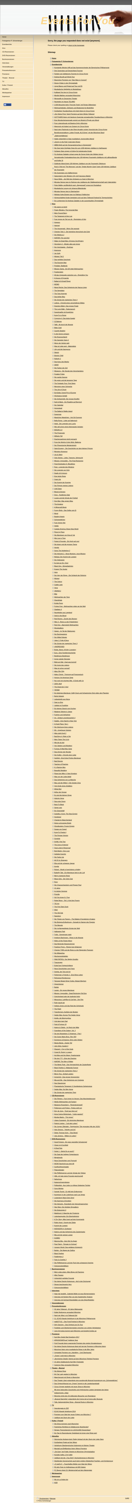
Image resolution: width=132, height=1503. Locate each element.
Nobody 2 (57, 358)
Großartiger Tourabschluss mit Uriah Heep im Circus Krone (74, 111)
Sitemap (52, 1498)
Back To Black (59, 804)
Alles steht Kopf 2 (60, 733)
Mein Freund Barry (60, 213)
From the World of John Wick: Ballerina (67, 442)
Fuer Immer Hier (59, 523)
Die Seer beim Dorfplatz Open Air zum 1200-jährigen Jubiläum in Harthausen (80, 148)
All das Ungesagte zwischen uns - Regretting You (71, 275)
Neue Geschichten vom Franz (64, 968)
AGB (55, 1482)
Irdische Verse (59, 798)
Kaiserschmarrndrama (61, 1182)
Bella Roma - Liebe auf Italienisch (65, 420)
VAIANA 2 (57, 591)
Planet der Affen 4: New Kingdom (65, 773)
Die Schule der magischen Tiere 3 (65, 643)
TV (53, 1405)
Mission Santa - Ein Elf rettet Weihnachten (68, 269)
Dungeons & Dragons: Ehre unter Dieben (68, 1040)
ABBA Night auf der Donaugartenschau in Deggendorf (72, 145)
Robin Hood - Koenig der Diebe (65, 1222)
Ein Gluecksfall (59, 811)
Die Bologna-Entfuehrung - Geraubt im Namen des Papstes (74, 922)
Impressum (56, 1476)
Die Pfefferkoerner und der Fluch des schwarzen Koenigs (73, 1263)
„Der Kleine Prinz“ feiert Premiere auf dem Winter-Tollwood (74, 114)
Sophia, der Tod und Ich (62, 972)
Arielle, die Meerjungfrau (62, 1018)
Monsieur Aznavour (60, 451)
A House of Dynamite (61, 278)
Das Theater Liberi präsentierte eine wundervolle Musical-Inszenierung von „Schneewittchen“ (86, 1380)
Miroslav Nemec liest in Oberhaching (66, 191)
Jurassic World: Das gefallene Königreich (68, 1247)
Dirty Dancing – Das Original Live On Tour (68, 1325)
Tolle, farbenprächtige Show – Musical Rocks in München (73, 1402)
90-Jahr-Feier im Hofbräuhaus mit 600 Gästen (70, 1467)
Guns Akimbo (58, 1188)
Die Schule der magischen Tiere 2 (65, 1071)
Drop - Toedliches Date (62, 495)
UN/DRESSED (59, 646)
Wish (56, 910)
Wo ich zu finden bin (61, 1479)
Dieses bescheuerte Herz (63, 1284)
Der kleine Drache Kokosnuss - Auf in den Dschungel (72, 1281)
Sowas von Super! (60, 829)
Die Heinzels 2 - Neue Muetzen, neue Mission (69, 554)
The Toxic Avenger (60, 293)
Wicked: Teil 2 (59, 256)
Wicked (56, 578)
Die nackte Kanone (60, 377)
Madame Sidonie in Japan (63, 711)
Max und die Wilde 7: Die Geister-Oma (67, 783)
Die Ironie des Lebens (61, 665)
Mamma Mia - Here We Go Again (65, 1241)
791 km (56, 903)
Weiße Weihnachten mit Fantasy (65, 1102)
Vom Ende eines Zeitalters (63, 786)
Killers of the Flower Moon (63, 941)
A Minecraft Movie (60, 507)
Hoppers (57, 222)
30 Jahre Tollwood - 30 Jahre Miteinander (68, 1309)
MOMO (56, 284)
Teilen (7, 105)
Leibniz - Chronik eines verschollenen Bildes (69, 303)
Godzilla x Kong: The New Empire (65, 814)
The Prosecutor (59, 433)
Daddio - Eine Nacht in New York (65, 721)
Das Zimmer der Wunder (62, 752)
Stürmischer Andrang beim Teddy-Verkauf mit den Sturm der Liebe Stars (79, 1439)
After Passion (58, 1275)
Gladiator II (58, 609)
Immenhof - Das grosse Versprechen (66, 1077)
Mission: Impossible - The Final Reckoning (68, 461)
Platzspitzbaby (59, 1170)
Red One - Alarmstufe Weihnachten (66, 625)
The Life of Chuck (60, 389)
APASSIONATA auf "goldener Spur (66, 1340)
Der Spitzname (59, 560)
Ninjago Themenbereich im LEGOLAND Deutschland (72, 1430)
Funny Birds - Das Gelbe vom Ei (65, 510)
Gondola (57, 838)
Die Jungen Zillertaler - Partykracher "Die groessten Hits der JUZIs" (77, 1126)
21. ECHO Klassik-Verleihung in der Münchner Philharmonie (74, 1318)
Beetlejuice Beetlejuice (62, 656)
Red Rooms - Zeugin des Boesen (65, 619)
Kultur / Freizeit (57, 1421)
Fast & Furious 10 (60, 1024)
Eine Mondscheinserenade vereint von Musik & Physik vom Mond (76, 120)
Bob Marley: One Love (62, 851)
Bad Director (58, 761)
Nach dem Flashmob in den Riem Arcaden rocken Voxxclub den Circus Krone (80, 129)
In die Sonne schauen (61, 334)
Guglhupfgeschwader (61, 1167)
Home (54, 58)
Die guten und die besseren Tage (65, 380)
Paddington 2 (58, 1256)
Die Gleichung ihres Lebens (63, 727)
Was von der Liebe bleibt (62, 776)
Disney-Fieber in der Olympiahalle (65, 83)
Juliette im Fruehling (61, 705)
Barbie (56, 987)
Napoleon (57, 916)
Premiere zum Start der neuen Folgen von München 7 (72, 1414)
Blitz (55, 594)
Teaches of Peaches (61, 764)
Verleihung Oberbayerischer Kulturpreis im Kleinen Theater (74, 1445)
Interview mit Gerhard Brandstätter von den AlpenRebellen (74, 1300)
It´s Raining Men (59, 767)
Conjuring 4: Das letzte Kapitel (64, 318)
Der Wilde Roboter (60, 637)
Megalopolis (58, 1157)
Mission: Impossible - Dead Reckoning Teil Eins (70, 993)
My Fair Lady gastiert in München (65, 1374)
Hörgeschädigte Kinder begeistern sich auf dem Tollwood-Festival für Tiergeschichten (83, 197)
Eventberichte (57, 64)
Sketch (56, 352)
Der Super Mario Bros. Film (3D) (65, 1037)
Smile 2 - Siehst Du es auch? (64, 1151)
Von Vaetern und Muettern (63, 746)
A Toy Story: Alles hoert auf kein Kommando (69, 1219)
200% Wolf (58, 684)
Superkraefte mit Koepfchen (63, 312)
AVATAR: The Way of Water (63, 1061)
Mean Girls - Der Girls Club (63, 879)
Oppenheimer (59, 984)
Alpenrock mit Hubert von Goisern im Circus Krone (71, 126)
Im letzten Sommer (60, 891)
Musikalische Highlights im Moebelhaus (67, 89)
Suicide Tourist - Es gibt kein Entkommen (68, 1191)
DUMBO (57, 1238)
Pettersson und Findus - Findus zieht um (68, 1108)
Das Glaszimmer (60, 1083)
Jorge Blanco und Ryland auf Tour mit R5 (68, 86)
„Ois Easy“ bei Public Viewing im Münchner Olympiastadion (74, 1451)
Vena (56, 588)
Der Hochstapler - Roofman (63, 247)
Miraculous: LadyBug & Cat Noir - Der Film (68, 999)
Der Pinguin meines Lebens (63, 485)
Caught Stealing (59, 331)
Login (127, 1498)
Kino (53, 204)
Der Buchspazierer (60, 634)
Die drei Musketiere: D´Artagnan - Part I (67, 1033)
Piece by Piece (59, 532)
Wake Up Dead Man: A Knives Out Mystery (69, 241)
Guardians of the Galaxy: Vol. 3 (65, 1030)
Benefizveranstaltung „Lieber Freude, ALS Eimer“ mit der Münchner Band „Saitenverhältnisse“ (79, 134)
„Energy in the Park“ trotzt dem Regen (67, 142)
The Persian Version (61, 835)
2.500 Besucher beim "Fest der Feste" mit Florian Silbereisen (75, 105)
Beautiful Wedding (60, 770)
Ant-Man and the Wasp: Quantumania (67, 1055)
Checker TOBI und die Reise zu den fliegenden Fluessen (73, 950)
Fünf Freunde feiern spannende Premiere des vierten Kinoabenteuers (78, 1343)
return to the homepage (76, 45)
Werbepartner (57, 1473)
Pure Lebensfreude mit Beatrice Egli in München (70, 123)
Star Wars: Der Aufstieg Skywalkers (66, 1207)
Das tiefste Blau (59, 297)
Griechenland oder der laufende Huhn (67, 996)
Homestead (58, 408)
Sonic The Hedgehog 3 (62, 550)
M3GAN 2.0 (58, 430)
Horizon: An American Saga (63, 677)
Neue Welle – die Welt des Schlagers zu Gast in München (74, 179)
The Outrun (58, 581)
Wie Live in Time (60, 538)
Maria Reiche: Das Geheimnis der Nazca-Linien (70, 287)
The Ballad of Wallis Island (63, 411)
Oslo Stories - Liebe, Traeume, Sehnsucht (68, 458)
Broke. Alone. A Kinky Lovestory (65, 650)
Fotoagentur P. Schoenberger (62, 61)
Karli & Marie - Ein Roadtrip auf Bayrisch (68, 402)
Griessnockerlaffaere (61, 1266)
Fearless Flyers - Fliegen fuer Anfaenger (68, 947)
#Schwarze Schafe (60, 396)
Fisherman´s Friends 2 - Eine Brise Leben (68, 975)
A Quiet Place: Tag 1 (61, 724)
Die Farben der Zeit (61, 368)
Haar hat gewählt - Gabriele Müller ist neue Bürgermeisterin (74, 1294)
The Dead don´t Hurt (61, 687)
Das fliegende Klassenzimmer (64, 944)
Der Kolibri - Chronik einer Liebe (65, 755)
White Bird (57, 789)
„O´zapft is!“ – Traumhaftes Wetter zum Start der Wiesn (73, 1464)
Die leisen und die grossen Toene (65, 544)
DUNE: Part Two (60, 841)
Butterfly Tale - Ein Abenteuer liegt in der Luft (69, 872)
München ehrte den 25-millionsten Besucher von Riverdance (75, 1396)
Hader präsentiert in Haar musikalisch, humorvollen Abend (74, 139)
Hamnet (57, 225)
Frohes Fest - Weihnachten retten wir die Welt (69, 606)
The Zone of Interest (61, 845)
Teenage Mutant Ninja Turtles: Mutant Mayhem (70, 981)
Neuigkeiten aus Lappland (63, 612)
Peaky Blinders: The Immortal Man (66, 210)
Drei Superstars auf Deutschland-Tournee (68, 70)
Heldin (56, 526)
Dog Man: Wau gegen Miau (63, 501)
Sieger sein (58, 807)
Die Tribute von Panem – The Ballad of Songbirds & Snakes (74, 919)
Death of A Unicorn (60, 473)
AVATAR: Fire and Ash (62, 238)
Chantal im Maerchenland (63, 820)
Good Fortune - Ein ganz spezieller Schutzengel (70, 1142)
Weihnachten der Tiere (62, 597)
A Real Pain (58, 1148)
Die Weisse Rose (60, 1371)
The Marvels (58, 925)
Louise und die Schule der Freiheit (66, 498)
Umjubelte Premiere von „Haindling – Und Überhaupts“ (73, 1352)
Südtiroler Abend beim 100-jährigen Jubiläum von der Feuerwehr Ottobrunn (80, 163)
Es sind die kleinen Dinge (63, 795)
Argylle (56, 866)
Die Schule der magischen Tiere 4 (65, 300)
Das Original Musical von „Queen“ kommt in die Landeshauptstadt (76, 1383)
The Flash (57, 1009)
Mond (56, 513)
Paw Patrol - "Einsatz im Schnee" (65, 1244)
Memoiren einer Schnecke (63, 386)
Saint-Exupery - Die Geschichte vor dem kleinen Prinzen (73, 448)
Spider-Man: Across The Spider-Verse (67, 1015)
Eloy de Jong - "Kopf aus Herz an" (65, 1111)
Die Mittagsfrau (59, 953)
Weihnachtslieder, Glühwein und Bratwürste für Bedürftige (74, 108)
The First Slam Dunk (61, 907)
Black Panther (59, 1253)
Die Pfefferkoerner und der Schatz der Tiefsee (70, 1173)
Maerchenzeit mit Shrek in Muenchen (67, 1377)
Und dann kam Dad (61, 1021)
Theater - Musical (58, 1368)
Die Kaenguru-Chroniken (62, 1201)
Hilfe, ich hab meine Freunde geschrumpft (68, 1176)
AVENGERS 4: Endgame (62, 1229)
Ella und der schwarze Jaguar (64, 863)
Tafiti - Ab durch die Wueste (63, 324)
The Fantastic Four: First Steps (64, 383)
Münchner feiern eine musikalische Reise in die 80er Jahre (74, 1349)
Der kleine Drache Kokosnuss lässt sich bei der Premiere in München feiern (80, 1346)
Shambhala (58, 600)
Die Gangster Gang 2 (61, 340)
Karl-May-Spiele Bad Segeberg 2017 (66, 1337)
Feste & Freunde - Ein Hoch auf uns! (66, 541)
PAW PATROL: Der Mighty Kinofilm (66, 959)
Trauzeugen (58, 962)
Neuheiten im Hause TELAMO (64, 101)
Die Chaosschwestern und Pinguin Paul (67, 885)
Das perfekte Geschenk (62, 259)
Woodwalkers (58, 628)
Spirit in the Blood (60, 615)
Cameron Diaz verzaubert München (66, 1365)
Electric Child (58, 355)
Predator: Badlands (60, 266)
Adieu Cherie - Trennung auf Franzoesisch (68, 674)
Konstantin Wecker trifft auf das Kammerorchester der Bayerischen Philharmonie (81, 67)
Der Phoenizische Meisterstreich (65, 445)
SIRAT (56, 365)
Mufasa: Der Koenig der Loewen (65, 557)
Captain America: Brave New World (66, 529)
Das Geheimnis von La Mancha (65, 780)
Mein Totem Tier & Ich (61, 739)
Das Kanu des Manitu (61, 362)
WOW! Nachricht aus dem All (64, 1164)
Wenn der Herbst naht (61, 343)
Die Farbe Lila (59, 857)
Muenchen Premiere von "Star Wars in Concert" (70, 80)
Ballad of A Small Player (62, 281)
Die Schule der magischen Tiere (65, 1092)
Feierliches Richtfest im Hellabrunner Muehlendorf (71, 1427)
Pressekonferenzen (59, 1306)
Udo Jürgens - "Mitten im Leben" (65, 1136)
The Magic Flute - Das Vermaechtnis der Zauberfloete (72, 1064)
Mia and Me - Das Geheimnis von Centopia (69, 1080)
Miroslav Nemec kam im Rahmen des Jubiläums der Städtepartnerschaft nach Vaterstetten (85, 182)
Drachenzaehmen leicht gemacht (65, 439)
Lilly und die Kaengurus (62, 349)
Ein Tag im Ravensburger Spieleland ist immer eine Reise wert (75, 1433)
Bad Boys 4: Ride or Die (62, 736)
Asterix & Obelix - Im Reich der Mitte (66, 1027)
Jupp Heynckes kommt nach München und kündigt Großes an (75, 1331)
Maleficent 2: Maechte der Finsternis (66, 1213)
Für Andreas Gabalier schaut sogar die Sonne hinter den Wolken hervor (78, 154)
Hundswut (57, 817)
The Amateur (58, 504)
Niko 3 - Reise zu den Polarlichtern (66, 622)
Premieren (56, 1334)
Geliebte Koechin (60, 854)
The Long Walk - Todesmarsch (64, 309)
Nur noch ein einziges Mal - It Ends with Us (69, 680)
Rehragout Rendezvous (62, 978)
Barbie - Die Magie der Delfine (64, 1250)
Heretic (56, 547)
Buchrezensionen (58, 1269)
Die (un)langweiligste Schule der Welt (67, 928)
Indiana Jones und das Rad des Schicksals (69, 1006)
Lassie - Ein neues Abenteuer (64, 990)
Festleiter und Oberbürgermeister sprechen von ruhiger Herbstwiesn (77, 1328)
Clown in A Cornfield (61, 1145)
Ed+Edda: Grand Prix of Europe (65, 393)
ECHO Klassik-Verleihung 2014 (65, 1411)
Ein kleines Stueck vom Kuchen (65, 708)
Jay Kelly (57, 253)
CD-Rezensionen (58, 1095)
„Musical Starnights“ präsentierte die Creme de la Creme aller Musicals (78, 1399)
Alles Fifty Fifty (59, 671)
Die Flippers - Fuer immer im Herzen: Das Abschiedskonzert (74, 1098)
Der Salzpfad (58, 405)
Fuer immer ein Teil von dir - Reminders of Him (70, 219)
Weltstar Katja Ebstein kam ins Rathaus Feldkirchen (72, 194)
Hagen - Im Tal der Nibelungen (64, 631)
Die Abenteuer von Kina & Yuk (64, 535)
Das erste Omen (59, 801)
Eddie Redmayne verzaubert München (67, 1312)
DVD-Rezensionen (58, 1139)
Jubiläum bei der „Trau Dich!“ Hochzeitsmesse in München (74, 1458)
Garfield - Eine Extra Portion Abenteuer (67, 758)
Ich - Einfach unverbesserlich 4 (64, 718)
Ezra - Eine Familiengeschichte (65, 653)
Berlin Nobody (59, 696)
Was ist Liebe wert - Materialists (65, 346)
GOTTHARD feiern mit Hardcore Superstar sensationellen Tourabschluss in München (83, 117)
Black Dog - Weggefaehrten (63, 566)
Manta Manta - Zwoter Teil (63, 1043)
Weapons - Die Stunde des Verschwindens (68, 371)
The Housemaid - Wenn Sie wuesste (66, 228)
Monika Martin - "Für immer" (63, 1117)
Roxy (56, 882)
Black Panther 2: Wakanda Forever (66, 1068)
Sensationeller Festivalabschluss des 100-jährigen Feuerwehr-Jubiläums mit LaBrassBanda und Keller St (85, 159)
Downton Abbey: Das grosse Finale (66, 306)
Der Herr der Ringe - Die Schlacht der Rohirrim (70, 575)
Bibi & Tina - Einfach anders (63, 1074)
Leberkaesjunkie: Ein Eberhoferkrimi (66, 1216)
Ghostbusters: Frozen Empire (64, 826)
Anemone (57, 250)
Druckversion (43, 1498)
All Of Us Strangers (60, 860)
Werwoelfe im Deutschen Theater (65, 98)
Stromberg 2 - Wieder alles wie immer (67, 244)
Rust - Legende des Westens (64, 467)
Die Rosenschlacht (60, 337)
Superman (57, 414)
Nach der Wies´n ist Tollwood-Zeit (65, 1315)
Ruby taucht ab (59, 1003)
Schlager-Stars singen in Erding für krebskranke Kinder (73, 151)
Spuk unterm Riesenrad (62, 848)
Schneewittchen (59, 519)
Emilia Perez (58, 603)
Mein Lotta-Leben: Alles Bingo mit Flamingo (69, 1272)
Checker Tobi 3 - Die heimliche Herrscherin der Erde (72, 232)
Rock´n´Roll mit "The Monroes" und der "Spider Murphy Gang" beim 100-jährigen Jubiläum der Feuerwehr (85, 168)
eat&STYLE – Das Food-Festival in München (69, 1321)
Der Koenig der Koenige (62, 482)
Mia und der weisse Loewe (63, 1235)
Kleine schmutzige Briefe (62, 823)
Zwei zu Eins (58, 702)
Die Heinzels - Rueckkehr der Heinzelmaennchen (71, 1204)
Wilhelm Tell (58, 436)
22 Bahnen (58, 321)
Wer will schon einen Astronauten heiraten (68, 427)
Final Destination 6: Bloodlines (64, 464)
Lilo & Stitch (58, 454)
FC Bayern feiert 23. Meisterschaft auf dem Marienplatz (73, 1470)
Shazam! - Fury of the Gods (63, 1049)
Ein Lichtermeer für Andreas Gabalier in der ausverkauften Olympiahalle (78, 201)
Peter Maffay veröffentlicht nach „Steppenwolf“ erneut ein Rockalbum (77, 185)
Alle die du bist (59, 742)
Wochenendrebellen (61, 956)
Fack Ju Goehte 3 (60, 1259)
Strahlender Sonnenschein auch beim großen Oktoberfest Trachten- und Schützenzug (83, 1461)
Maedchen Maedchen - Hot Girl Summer (68, 417)
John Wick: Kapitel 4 (61, 1046)
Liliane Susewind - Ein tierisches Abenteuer (69, 1120)
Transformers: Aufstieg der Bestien (66, 1012)
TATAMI (57, 690)
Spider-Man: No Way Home (63, 1089)
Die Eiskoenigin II (60, 1210)
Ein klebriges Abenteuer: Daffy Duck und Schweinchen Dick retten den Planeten (81, 693)
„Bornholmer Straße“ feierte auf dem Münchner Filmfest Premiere (76, 1359)
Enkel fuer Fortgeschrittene (63, 965)
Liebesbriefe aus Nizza (62, 699)
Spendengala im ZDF (61, 1408)
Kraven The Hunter (60, 569)
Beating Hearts (59, 516)
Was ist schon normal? (62, 668)
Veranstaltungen (58, 1303)
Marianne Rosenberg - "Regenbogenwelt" (68, 1105)
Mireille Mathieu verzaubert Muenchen (67, 95)
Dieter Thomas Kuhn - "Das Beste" (66, 1133)
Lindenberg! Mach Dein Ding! (64, 1198)
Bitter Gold (58, 327)
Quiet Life (57, 479)
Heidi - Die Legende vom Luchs (65, 423)
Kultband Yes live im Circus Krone (65, 92)
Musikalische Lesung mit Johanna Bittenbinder (70, 188)
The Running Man (60, 262)
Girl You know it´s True (62, 897)
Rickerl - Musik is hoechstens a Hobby (67, 869)
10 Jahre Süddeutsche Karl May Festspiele (69, 1362)
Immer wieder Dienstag (62, 659)
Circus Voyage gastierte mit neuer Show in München (72, 1386)
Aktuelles (55, 1436)
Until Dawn (58, 489)
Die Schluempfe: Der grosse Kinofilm (66, 399)
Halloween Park (59, 931)
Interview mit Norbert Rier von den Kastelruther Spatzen (73, 1297)
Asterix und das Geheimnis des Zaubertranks (69, 1232)
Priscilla (57, 894)
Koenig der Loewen (61, 1225)
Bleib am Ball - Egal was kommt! (65, 662)
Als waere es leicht (60, 207)
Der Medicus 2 (59, 235)
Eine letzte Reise (60, 476)
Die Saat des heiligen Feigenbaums (66, 1154)
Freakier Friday (59, 374)
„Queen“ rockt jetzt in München (64, 1355)
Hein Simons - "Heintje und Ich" (65, 1129)
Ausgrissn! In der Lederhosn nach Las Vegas (69, 1194)
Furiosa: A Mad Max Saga (63, 749)
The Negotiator (59, 290)
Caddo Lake (58, 584)
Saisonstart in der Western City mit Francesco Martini (72, 176)
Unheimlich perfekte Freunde (64, 1278)
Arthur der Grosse (60, 792)
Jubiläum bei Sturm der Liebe (64, 1417)
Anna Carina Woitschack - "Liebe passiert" (68, 1114)
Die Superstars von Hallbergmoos (65, 173)
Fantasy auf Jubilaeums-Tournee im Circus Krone (71, 74)
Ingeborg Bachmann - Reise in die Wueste (68, 937)
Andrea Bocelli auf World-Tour (64, 77)
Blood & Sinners (59, 492)
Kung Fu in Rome (60, 315)
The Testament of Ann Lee (63, 216)
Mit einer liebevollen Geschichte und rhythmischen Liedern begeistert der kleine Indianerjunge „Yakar (81, 1391)
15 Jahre (57, 888)
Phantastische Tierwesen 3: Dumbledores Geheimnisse (73, 1086)
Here (56, 572)
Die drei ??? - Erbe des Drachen (65, 1058)
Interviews (56, 1290)
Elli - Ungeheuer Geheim (62, 730)
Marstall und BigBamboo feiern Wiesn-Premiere (70, 1448)
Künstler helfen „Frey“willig (63, 1455)
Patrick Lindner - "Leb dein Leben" (66, 1123)
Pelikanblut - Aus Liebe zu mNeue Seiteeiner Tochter (72, 1185)
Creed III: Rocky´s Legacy (63, 1052)
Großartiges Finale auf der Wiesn (65, 1442)
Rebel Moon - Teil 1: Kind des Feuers (67, 900)
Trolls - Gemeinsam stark (62, 934)
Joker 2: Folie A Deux (61, 640)
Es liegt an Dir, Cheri (61, 563)
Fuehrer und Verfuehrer (62, 715)
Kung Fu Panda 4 (60, 832)
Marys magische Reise (62, 876)
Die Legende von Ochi (62, 470)
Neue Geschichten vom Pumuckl (65, 1160)
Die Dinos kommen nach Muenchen (66, 1424)
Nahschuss (58, 1179)
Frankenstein (58, 272)
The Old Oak (58, 913)
